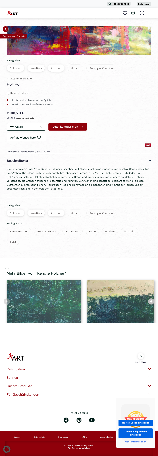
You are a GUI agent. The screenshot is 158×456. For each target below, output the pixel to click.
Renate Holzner (19, 93)
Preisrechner (144, 4)
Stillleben (15, 68)
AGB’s (84, 437)
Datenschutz (39, 437)
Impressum (63, 437)
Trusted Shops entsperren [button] (136, 422)
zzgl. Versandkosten (26, 118)
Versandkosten (106, 437)
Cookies (16, 437)
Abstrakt (56, 68)
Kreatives (36, 68)
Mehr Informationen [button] (135, 441)
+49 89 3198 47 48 (118, 3)
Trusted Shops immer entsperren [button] (135, 433)
